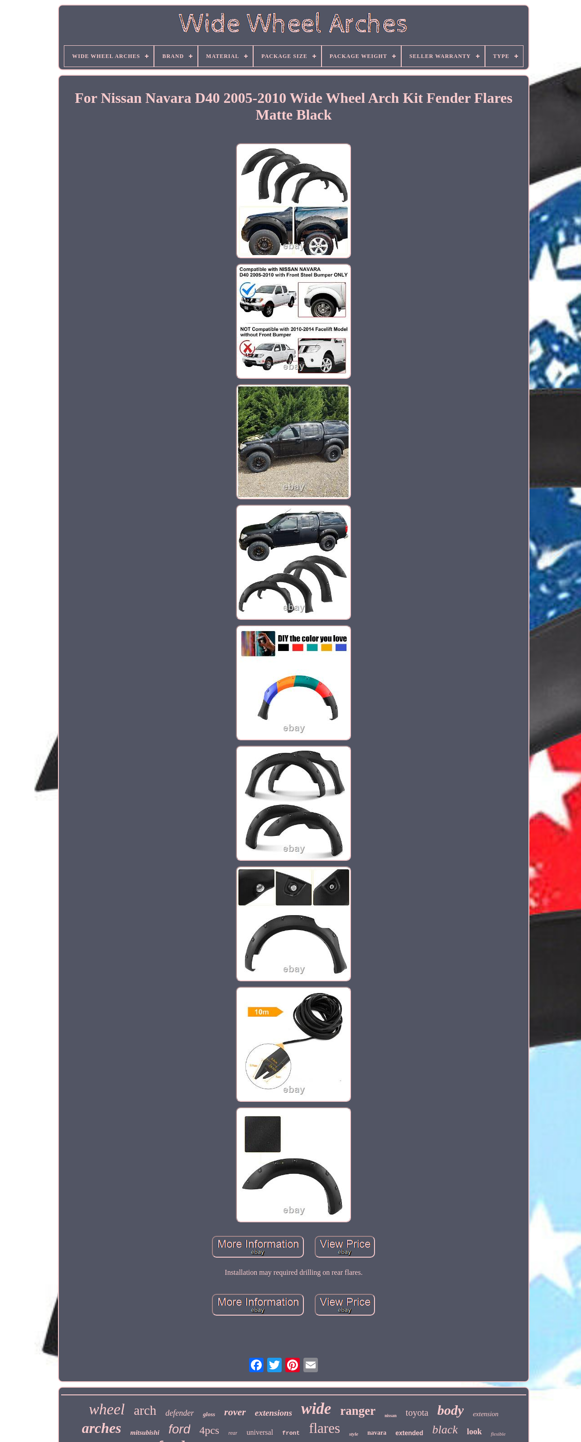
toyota (417, 1413)
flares (324, 1428)
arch (145, 1410)
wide (316, 1409)
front (291, 1433)
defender (179, 1413)
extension (486, 1414)
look (474, 1431)
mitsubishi (144, 1432)
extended (409, 1433)
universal (259, 1432)
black (445, 1429)
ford (179, 1429)
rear (232, 1433)
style (353, 1434)
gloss (209, 1414)
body (450, 1410)
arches (101, 1428)
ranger (357, 1411)
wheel (107, 1409)
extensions (273, 1413)
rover (235, 1412)
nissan (390, 1415)
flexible (498, 1434)
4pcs (209, 1430)
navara (376, 1432)
